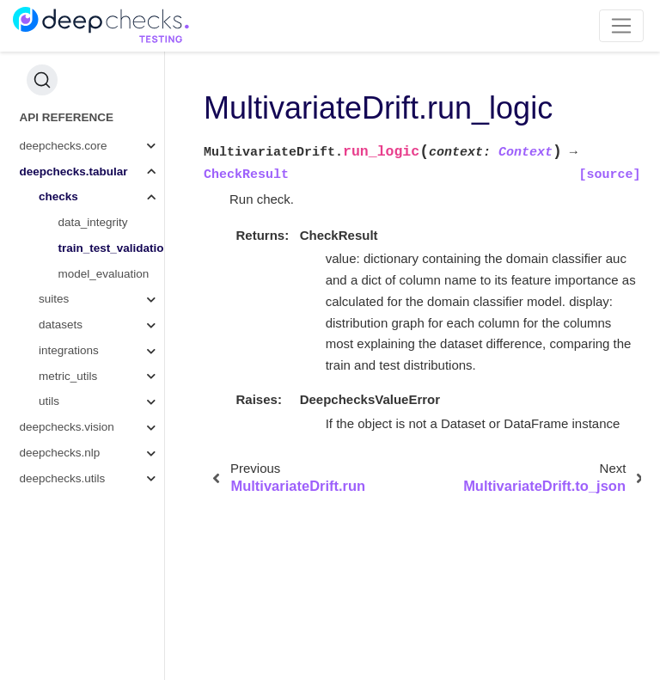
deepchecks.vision (67, 426)
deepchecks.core (63, 145)
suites (54, 298)
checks (58, 196)
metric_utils (68, 376)
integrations (69, 350)
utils (49, 401)
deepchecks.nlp (60, 452)
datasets (60, 324)
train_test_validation (111, 248)
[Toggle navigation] (622, 25)
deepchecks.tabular (74, 171)
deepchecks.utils (63, 478)
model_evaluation (104, 273)
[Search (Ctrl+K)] (42, 79)
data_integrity (93, 222)
